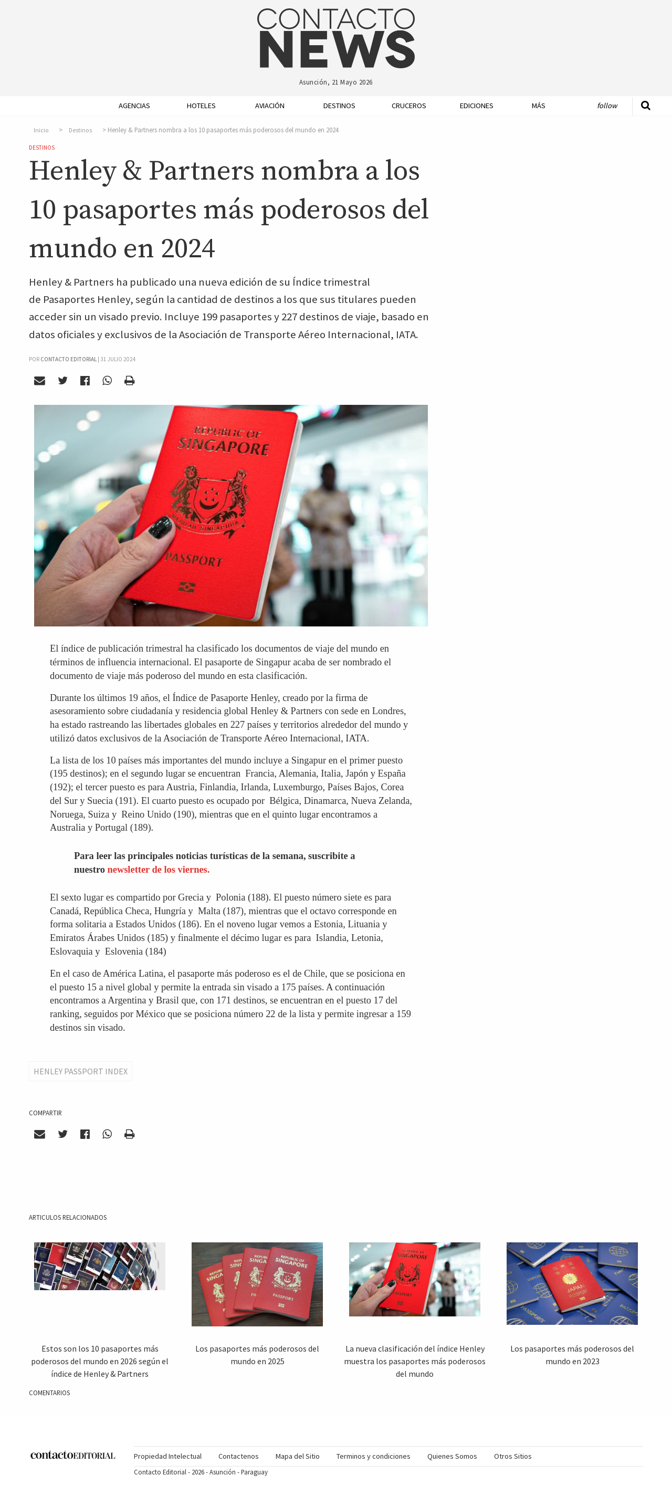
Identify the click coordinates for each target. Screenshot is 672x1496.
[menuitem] (131, 106)
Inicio (41, 130)
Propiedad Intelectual (168, 1456)
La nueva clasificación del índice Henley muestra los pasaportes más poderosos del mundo (415, 1361)
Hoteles (201, 105)
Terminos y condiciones (374, 1456)
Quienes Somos (452, 1456)
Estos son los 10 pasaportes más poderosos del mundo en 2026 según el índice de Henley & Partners (100, 1361)
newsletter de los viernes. (159, 869)
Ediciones (477, 105)
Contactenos (238, 1456)
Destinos (339, 105)
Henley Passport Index (81, 1071)
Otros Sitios (513, 1456)
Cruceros (408, 105)
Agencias (134, 105)
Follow (607, 105)
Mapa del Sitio (298, 1456)
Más (538, 105)
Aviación (270, 105)
